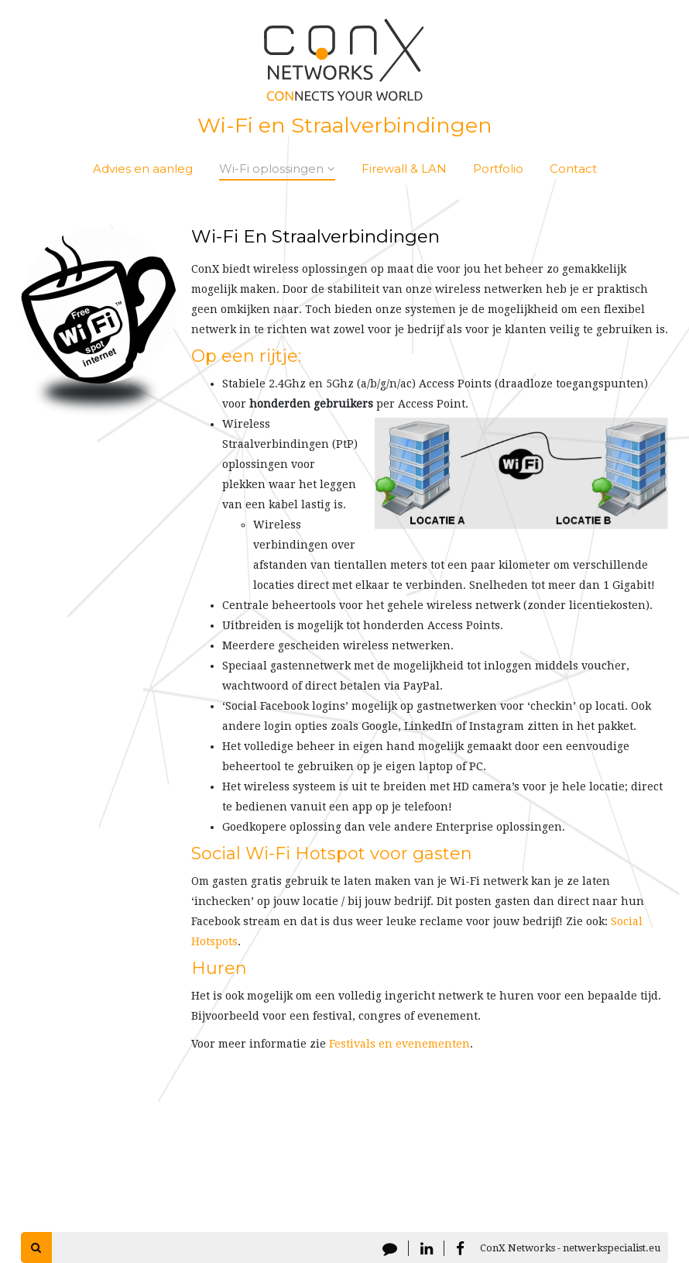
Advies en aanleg (143, 168)
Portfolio (498, 168)
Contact (573, 168)
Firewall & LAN (404, 168)
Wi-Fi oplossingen (277, 168)
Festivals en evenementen (399, 1044)
